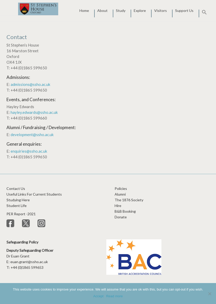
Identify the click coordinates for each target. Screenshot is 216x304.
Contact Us (15, 188)
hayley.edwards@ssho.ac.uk (34, 112)
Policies (121, 188)
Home (84, 11)
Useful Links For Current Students (34, 194)
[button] (203, 13)
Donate (121, 217)
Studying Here (18, 200)
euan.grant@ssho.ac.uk (29, 261)
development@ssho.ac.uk (32, 134)
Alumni (120, 194)
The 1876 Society (129, 200)
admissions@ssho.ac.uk (30, 84)
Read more (114, 296)
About (102, 11)
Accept (98, 296)
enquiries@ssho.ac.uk (29, 151)
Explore (140, 11)
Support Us (184, 11)
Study (120, 11)
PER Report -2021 (21, 214)
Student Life (16, 205)
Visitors (160, 11)
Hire (118, 205)
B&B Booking (125, 211)
